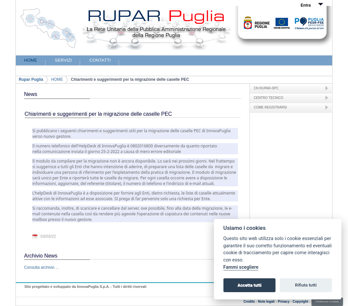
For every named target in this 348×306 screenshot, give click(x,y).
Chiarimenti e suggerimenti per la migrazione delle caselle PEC (130, 79)
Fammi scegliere (241, 267)
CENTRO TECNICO (268, 98)
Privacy (284, 301)
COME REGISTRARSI (270, 107)
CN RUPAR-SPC (266, 88)
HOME (57, 79)
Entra (306, 5)
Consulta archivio (39, 267)
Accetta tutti (249, 285)
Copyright (300, 301)
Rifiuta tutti (306, 285)
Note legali (266, 301)
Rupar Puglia (31, 79)
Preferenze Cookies (327, 301)
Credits (249, 301)
